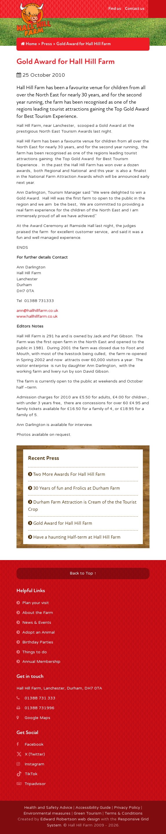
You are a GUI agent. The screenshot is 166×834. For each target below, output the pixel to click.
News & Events (33, 622)
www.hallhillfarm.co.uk (37, 316)
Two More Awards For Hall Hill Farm (66, 474)
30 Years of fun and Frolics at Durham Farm (74, 488)
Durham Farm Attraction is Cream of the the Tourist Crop (82, 505)
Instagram (34, 764)
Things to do (31, 652)
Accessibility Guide (93, 807)
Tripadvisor (35, 784)
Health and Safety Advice (48, 807)
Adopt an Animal (35, 632)
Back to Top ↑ (83, 573)
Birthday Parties (34, 642)
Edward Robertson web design (70, 819)
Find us (114, 8)
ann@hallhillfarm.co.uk (37, 310)
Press (46, 44)
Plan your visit (32, 603)
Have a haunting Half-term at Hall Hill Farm (74, 537)
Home (29, 44)
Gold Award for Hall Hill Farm (60, 523)
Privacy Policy (127, 807)
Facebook (34, 744)
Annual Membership (38, 661)
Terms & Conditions (124, 813)
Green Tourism (88, 813)
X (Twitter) (35, 754)
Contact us (134, 8)
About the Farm (34, 612)
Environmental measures (47, 813)
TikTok (31, 774)
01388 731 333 (40, 698)
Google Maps (37, 718)
